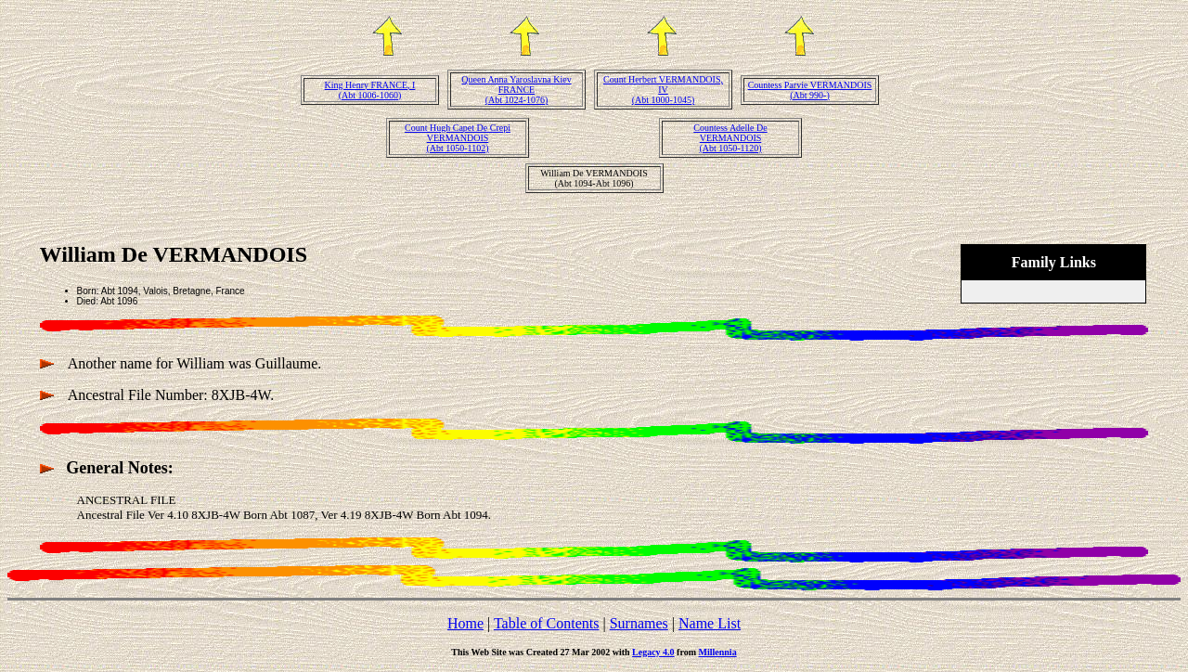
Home (465, 623)
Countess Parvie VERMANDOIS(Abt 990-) (810, 90)
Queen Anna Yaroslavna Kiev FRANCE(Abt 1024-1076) (516, 89)
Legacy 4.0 (653, 652)
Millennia (718, 652)
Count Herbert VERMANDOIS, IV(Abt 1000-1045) (663, 89)
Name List (709, 623)
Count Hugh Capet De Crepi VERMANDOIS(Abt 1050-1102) (457, 138)
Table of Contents (547, 623)
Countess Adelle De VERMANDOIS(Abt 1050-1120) (730, 138)
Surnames (639, 623)
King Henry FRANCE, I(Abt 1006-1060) (370, 90)
